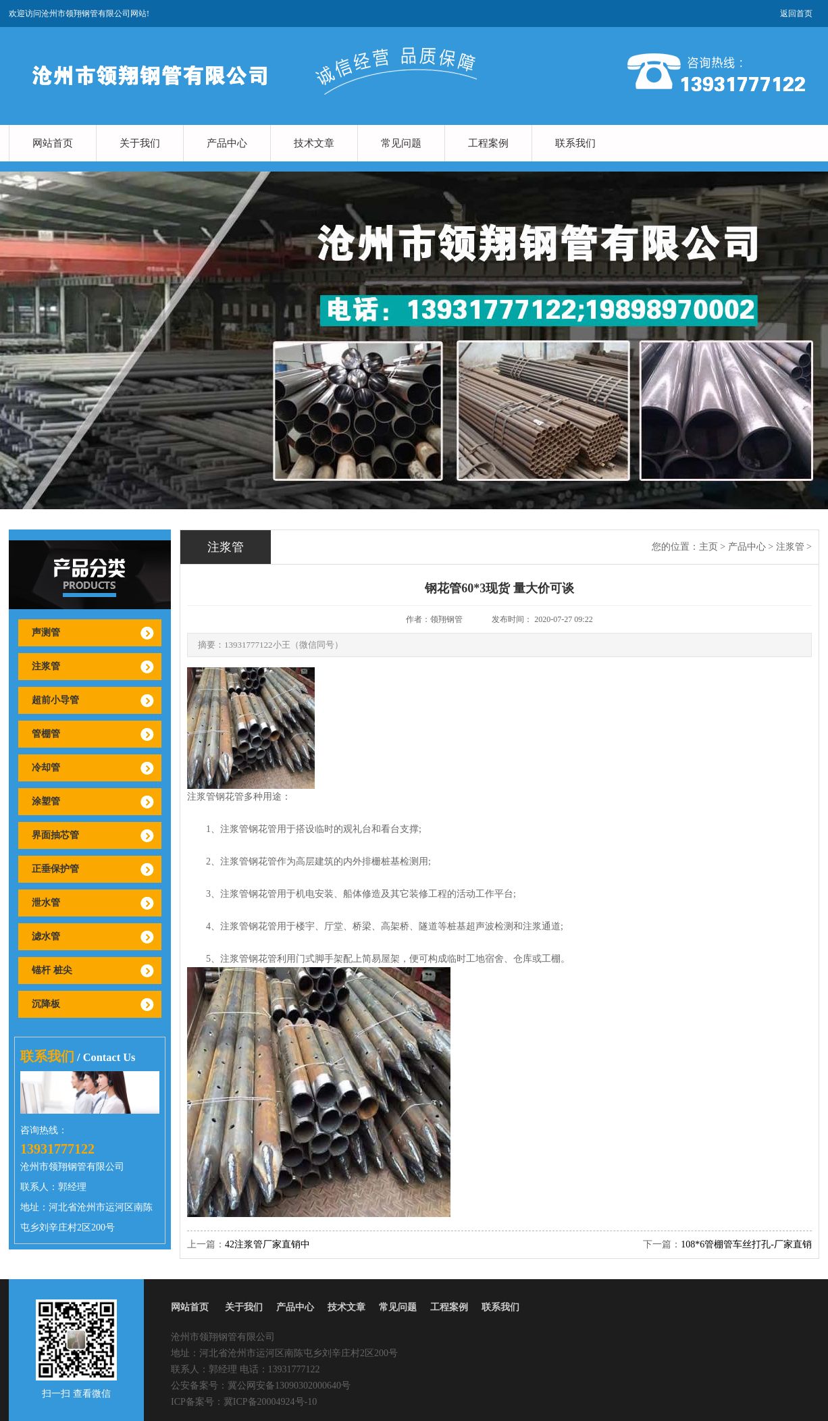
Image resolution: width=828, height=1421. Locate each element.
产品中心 (227, 143)
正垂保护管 (55, 869)
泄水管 (46, 903)
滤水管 (46, 936)
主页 (708, 547)
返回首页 (796, 13)
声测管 (46, 632)
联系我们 (575, 143)
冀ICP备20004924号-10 (270, 1402)
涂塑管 (46, 801)
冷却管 (46, 768)
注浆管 (46, 666)
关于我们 (140, 143)
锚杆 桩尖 (52, 970)
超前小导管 (55, 700)
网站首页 (52, 143)
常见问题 (401, 143)
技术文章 (314, 143)
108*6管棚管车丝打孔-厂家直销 (746, 1244)
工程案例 (488, 143)
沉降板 (46, 1004)
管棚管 (46, 734)
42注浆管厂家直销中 (267, 1244)
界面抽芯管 (55, 835)
